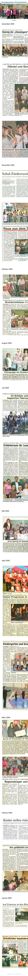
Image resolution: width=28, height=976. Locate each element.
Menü (14, 20)
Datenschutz (17, 974)
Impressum (10, 974)
